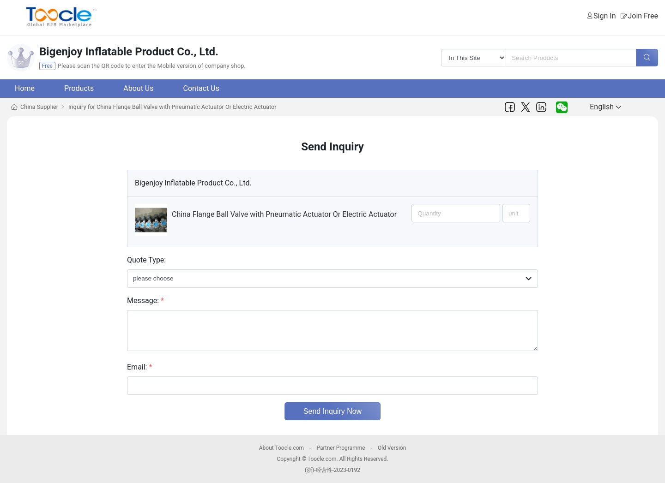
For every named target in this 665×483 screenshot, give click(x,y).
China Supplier (39, 106)
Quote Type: (146, 260)
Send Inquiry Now (332, 411)
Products (79, 88)
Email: (139, 367)
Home (25, 88)
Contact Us (201, 88)
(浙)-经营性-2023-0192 (332, 470)
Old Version (392, 448)
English (605, 106)
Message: (145, 300)
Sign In (604, 16)
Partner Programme (340, 448)
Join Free (643, 16)
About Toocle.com (281, 448)
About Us (138, 88)
